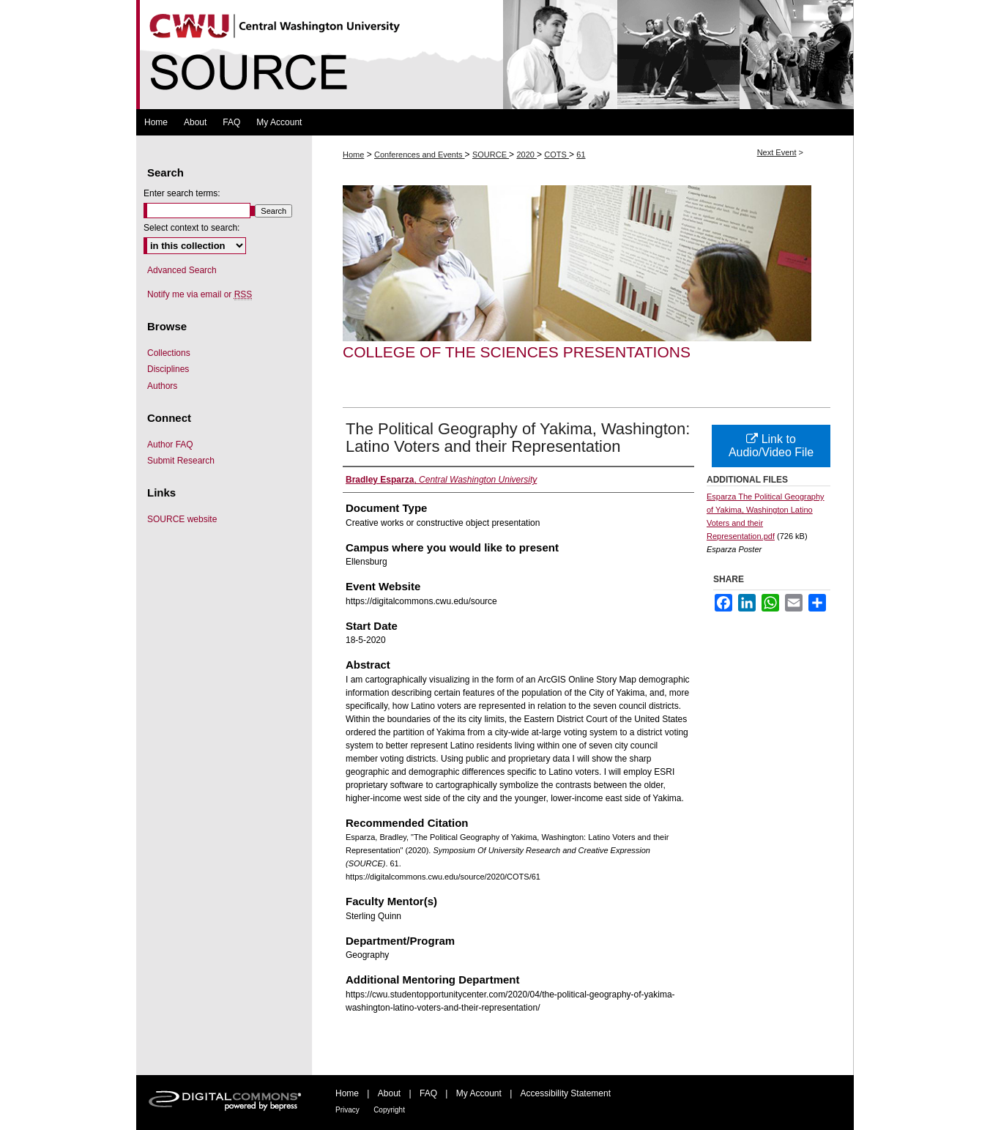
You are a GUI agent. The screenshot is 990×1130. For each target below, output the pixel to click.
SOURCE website (182, 519)
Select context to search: (191, 228)
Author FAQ (170, 444)
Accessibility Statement (566, 1093)
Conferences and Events (419, 154)
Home (353, 154)
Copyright (389, 1110)
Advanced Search (182, 270)
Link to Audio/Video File (771, 445)
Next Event (777, 152)
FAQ (428, 1093)
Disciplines (168, 369)
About (389, 1093)
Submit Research (181, 461)
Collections (168, 353)
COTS (556, 154)
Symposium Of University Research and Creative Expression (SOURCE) (495, 54)
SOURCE (490, 154)
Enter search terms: (182, 193)
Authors (162, 386)
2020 (526, 154)
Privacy (347, 1110)
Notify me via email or (199, 294)
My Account (479, 1093)
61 (580, 154)
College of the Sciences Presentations (517, 351)
